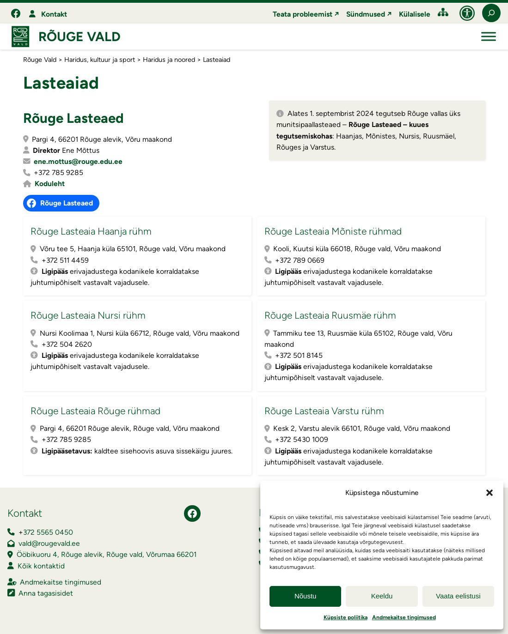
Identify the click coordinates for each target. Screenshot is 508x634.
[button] (489, 492)
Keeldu (382, 596)
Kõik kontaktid (41, 566)
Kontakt (54, 14)
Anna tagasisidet (45, 593)
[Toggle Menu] (488, 36)
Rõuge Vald (79, 36)
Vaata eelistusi (458, 596)
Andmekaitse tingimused (404, 617)
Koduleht (50, 183)
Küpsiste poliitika (345, 617)
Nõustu (305, 596)
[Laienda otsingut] (491, 13)
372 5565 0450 (48, 532)
